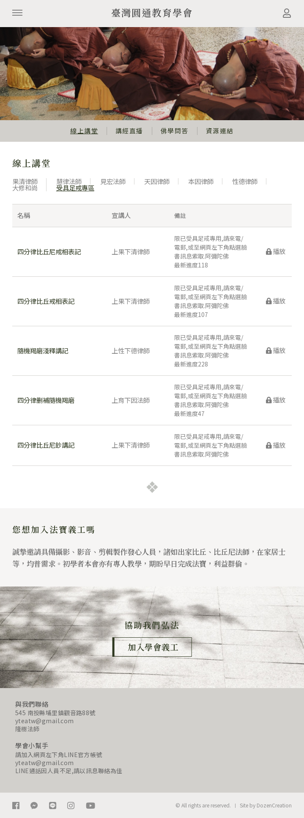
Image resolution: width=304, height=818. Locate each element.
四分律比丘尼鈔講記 (45, 444)
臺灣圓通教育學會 (152, 12)
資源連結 (220, 130)
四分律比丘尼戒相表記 (49, 251)
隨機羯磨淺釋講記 (42, 350)
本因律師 (201, 181)
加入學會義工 (153, 647)
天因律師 (157, 181)
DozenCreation (274, 805)
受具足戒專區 (75, 187)
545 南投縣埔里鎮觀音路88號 (55, 712)
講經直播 (129, 130)
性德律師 (244, 181)
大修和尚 (25, 187)
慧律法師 (69, 181)
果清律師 (25, 181)
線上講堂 (84, 130)
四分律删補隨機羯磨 (45, 400)
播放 (275, 251)
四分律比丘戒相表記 (45, 301)
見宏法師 (113, 181)
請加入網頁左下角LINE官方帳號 (58, 754)
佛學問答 (175, 130)
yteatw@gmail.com (44, 720)
